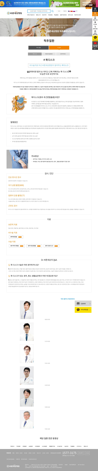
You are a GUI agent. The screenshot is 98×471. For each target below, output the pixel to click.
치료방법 (50, 15)
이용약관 (18, 459)
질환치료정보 (63, 15)
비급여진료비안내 (33, 459)
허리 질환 (38, 47)
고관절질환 (37, 446)
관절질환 (25, 446)
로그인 (59, 11)
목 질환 (59, 47)
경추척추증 (63, 54)
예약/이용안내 (30, 15)
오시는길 (87, 453)
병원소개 (38, 15)
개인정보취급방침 (10, 459)
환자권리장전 (24, 459)
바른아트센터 (77, 15)
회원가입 (65, 11)
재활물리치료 (52, 446)
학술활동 (56, 15)
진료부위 (44, 15)
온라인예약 (80, 453)
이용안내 (12, 446)
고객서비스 (79, 446)
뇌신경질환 (44, 446)
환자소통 (70, 15)
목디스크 (35, 54)
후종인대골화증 (49, 54)
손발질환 (31, 446)
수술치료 (66, 446)
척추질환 (18, 446)
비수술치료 (59, 446)
